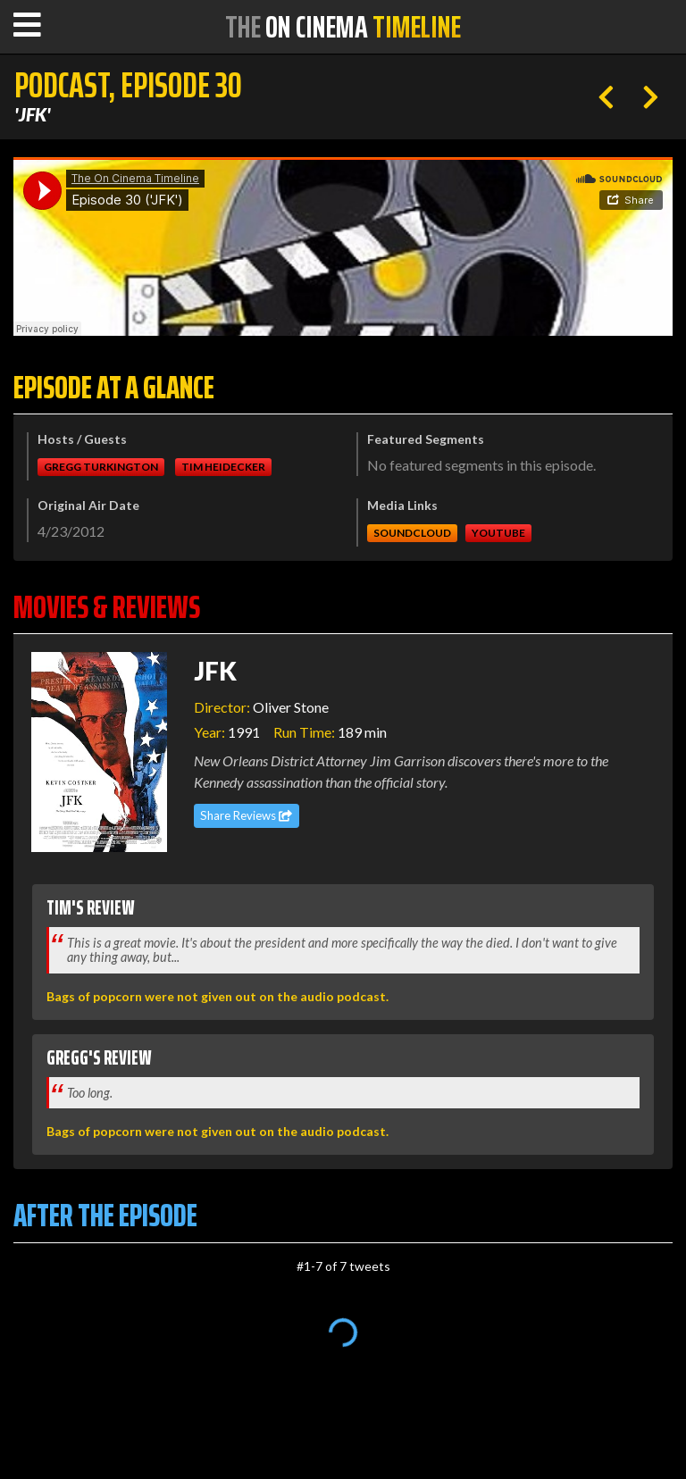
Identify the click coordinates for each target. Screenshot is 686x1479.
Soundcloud (412, 532)
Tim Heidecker (223, 466)
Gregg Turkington (101, 466)
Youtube (498, 532)
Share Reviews (246, 815)
